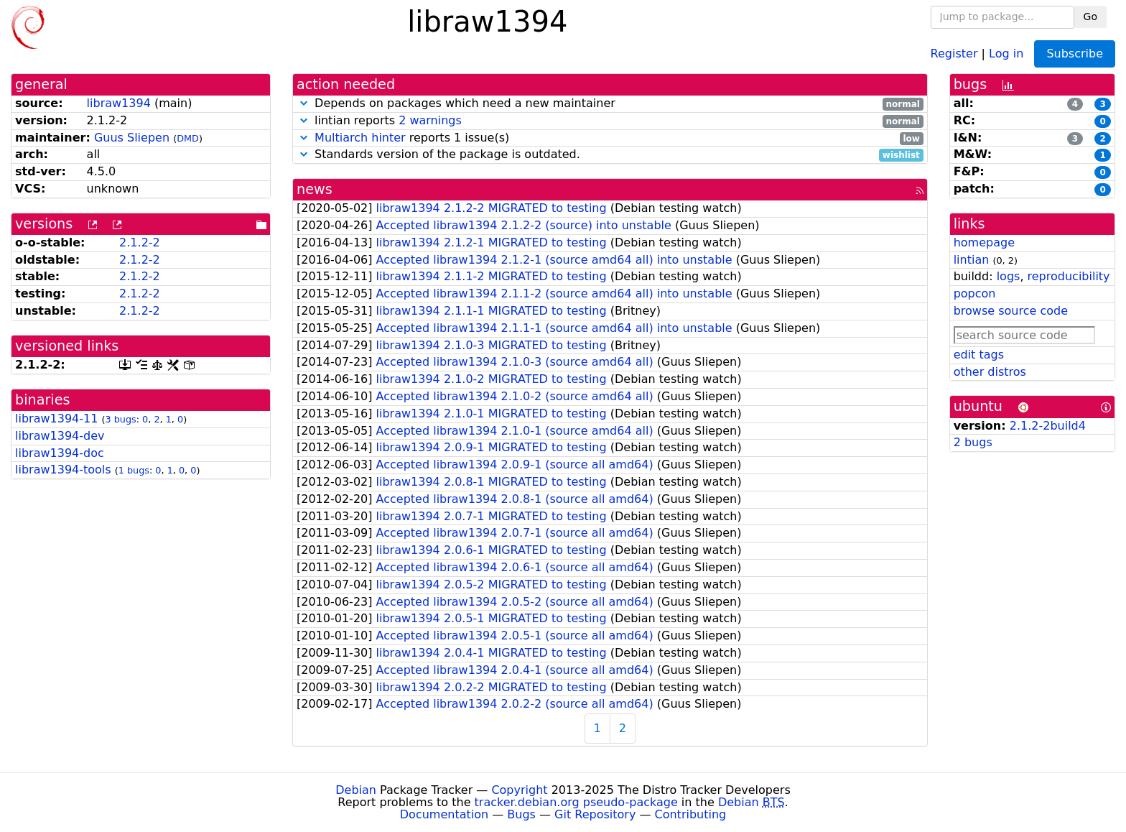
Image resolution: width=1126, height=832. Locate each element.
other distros (990, 372)
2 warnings (430, 120)
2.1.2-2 (139, 242)
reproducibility (1069, 276)
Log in (1006, 53)
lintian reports (610, 121)
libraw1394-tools (63, 469)
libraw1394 (119, 103)
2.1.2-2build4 (1048, 426)
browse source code (1011, 311)
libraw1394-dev (59, 436)
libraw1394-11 (56, 418)
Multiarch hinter (360, 137)
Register (954, 53)
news (314, 189)
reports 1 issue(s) (610, 138)
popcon (975, 293)
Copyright (519, 790)
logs (1008, 276)
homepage (984, 242)
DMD (188, 138)
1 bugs (133, 470)
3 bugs (120, 419)
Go (1090, 16)
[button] (303, 103)
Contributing (691, 814)
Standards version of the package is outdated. (610, 155)
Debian (355, 790)
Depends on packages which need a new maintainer (610, 104)
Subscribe (1074, 53)
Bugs (521, 814)
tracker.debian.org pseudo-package (576, 802)
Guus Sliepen (131, 137)
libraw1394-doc (59, 453)
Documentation (444, 814)
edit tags (979, 354)
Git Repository (595, 814)
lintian (972, 260)
